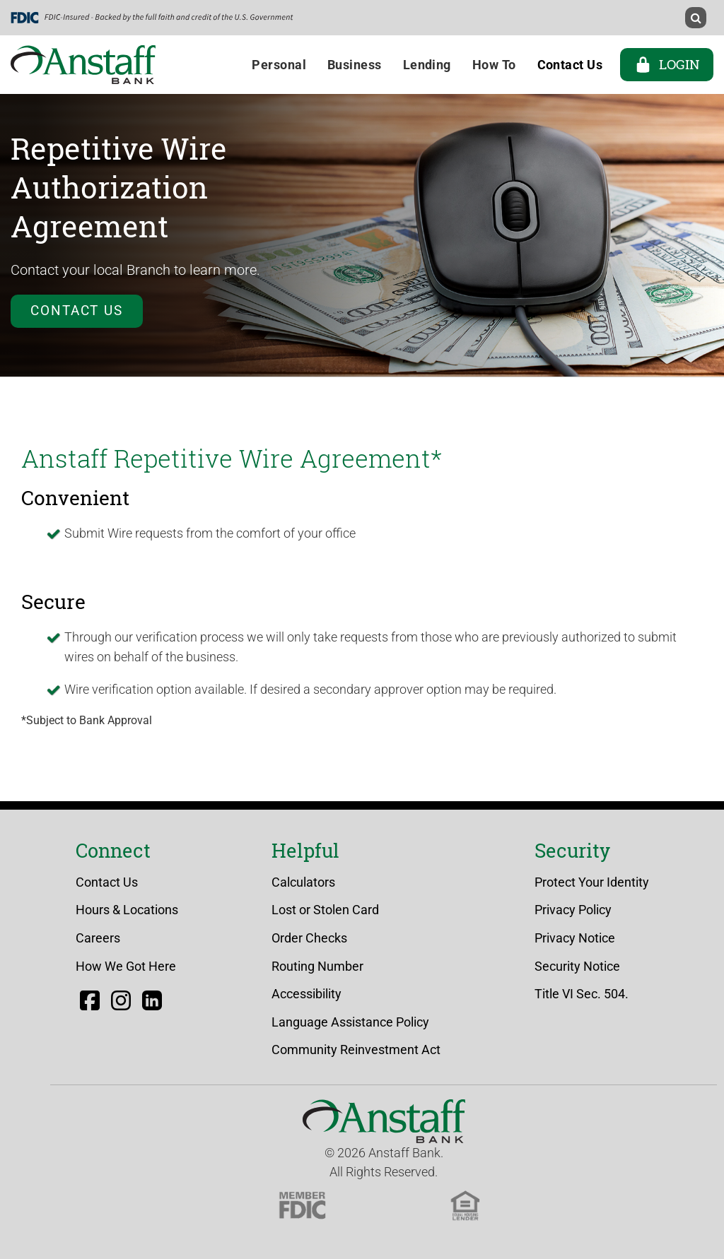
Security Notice (577, 966)
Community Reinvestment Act (356, 1049)
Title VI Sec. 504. (582, 993)
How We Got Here (126, 966)
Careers (98, 937)
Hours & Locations (127, 909)
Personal (279, 64)
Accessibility (306, 993)
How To (494, 64)
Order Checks (309, 937)
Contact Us (76, 310)
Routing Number (317, 966)
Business (354, 64)
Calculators (303, 882)
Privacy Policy (573, 909)
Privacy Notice (575, 937)
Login (666, 64)
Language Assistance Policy (350, 1022)
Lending (427, 64)
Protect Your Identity (592, 882)
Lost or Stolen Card (325, 909)
